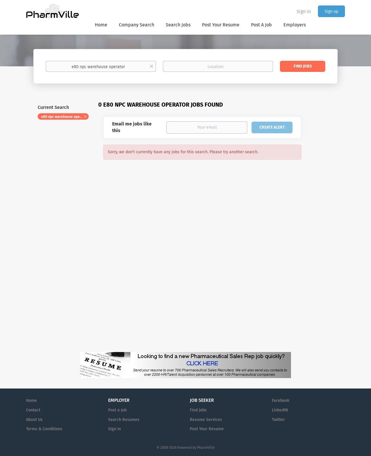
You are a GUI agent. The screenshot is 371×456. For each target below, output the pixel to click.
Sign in (304, 11)
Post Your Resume (207, 428)
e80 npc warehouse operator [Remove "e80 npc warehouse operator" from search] (64, 117)
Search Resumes (123, 419)
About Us (34, 419)
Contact (33, 410)
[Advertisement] (328, 213)
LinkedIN (280, 410)
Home (31, 400)
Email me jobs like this (132, 127)
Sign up (331, 11)
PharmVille (206, 448)
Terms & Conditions (44, 428)
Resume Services (206, 419)
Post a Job (117, 410)
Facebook (280, 400)
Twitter (278, 419)
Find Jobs (303, 66)
